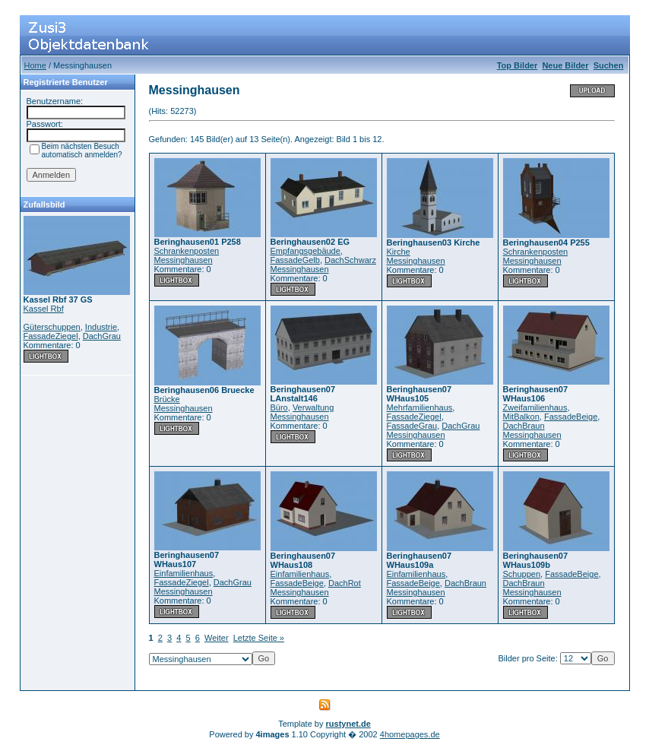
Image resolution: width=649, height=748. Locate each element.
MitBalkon (521, 416)
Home (35, 65)
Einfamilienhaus (184, 573)
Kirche (398, 251)
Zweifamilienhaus (535, 407)
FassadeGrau (412, 425)
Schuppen (522, 573)
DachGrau (102, 336)
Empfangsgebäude (305, 250)
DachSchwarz (350, 260)
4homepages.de (410, 734)
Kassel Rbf (44, 308)
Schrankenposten (187, 250)
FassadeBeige (570, 416)
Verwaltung (313, 407)
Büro (279, 407)
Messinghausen (183, 260)
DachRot (344, 583)
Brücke (167, 399)
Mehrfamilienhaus (420, 407)
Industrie (101, 326)
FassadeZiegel (51, 336)
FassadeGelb (295, 260)
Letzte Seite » (258, 637)
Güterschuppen (52, 326)
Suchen (609, 65)
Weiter (216, 637)
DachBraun (524, 425)
